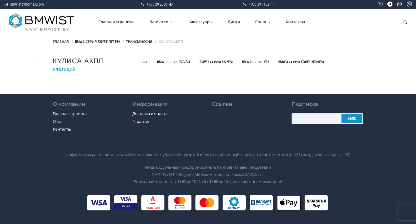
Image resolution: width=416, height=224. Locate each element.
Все (144, 62)
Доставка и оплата (150, 113)
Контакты (295, 21)
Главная (61, 42)
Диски (234, 21)
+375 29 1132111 (262, 4)
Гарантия (141, 121)
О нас (58, 121)
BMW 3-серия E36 (255, 62)
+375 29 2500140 (160, 4)
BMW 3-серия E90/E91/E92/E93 (301, 62)
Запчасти (159, 21)
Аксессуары (201, 21)
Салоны (263, 21)
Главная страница (116, 21)
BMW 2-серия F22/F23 (216, 62)
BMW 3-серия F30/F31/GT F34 (97, 42)
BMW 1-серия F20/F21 (173, 62)
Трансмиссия (139, 42)
